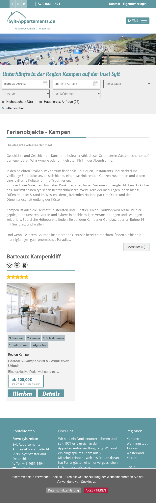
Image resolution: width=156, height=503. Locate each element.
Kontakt (114, 4)
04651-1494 (49, 4)
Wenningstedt (137, 443)
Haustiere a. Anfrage (61, 102)
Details (51, 394)
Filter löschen (15, 108)
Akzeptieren (96, 490)
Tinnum (132, 448)
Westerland (135, 453)
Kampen (133, 439)
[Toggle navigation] (137, 20)
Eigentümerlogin (134, 4)
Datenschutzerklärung (63, 490)
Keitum (132, 458)
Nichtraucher (19, 102)
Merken (22, 393)
